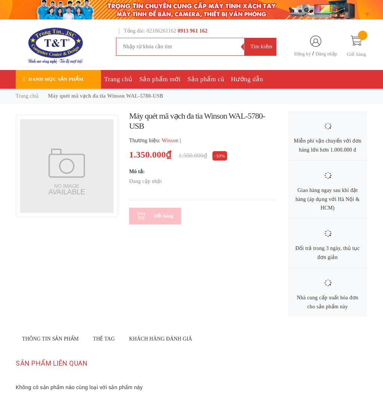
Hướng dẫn (247, 79)
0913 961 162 (193, 31)
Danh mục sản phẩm (55, 79)
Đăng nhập (326, 54)
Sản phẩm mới (160, 79)
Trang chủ (118, 79)
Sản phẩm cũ (205, 79)
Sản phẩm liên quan (52, 363)
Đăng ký (302, 54)
